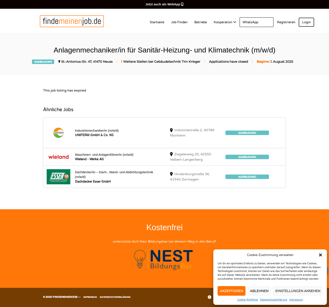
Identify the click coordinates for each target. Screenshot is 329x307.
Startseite (157, 22)
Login (306, 22)
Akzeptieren (231, 291)
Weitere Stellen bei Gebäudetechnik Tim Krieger (161, 62)
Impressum (296, 299)
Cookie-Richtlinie (247, 299)
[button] (320, 255)
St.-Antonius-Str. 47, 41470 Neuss (87, 62)
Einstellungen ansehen (297, 291)
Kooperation (223, 22)
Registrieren (286, 22)
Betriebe (200, 22)
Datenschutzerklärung (273, 299)
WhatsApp (250, 22)
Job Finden (179, 22)
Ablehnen (259, 291)
